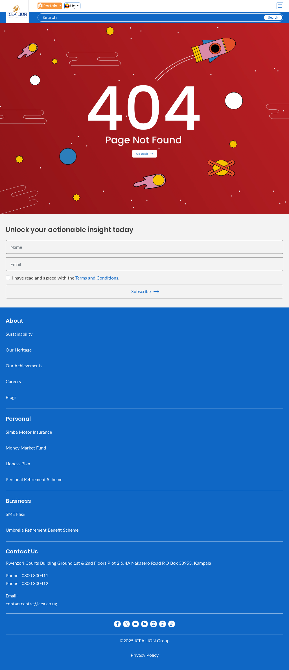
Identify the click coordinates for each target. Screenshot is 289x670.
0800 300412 (35, 583)
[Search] (153, 17)
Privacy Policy (145, 655)
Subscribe (141, 291)
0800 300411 (35, 575)
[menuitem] (144, 334)
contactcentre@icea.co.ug (31, 603)
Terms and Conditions (96, 277)
